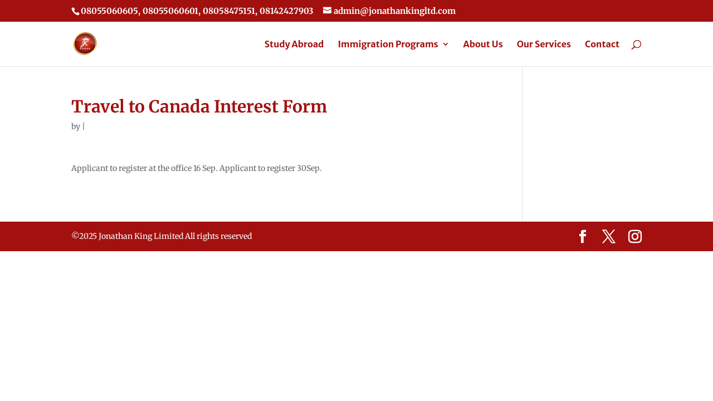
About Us (483, 45)
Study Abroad (294, 45)
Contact (602, 45)
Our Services (544, 45)
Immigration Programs (388, 45)
